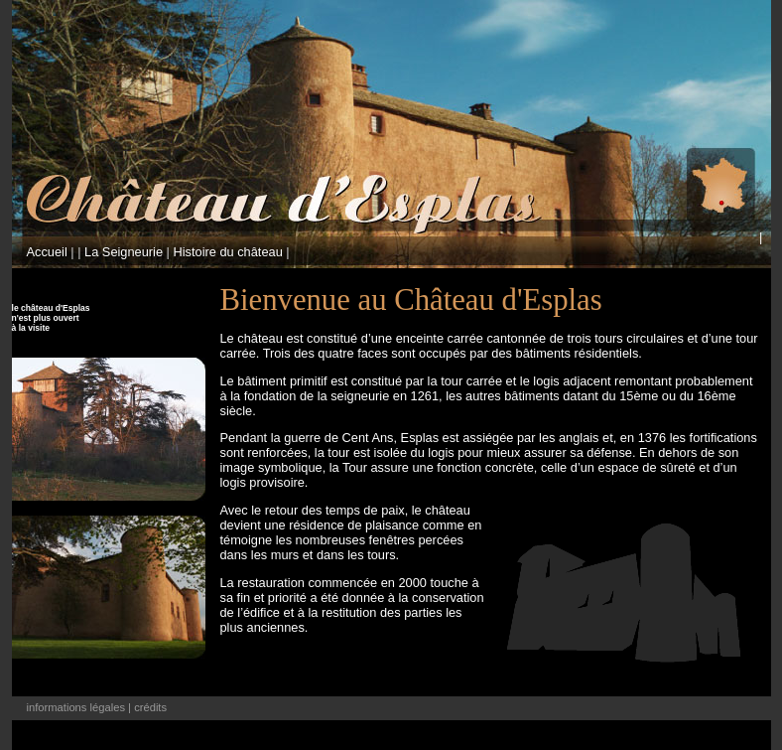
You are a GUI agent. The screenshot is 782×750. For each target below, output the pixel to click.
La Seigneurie (123, 251)
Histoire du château (228, 251)
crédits (150, 707)
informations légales (76, 707)
